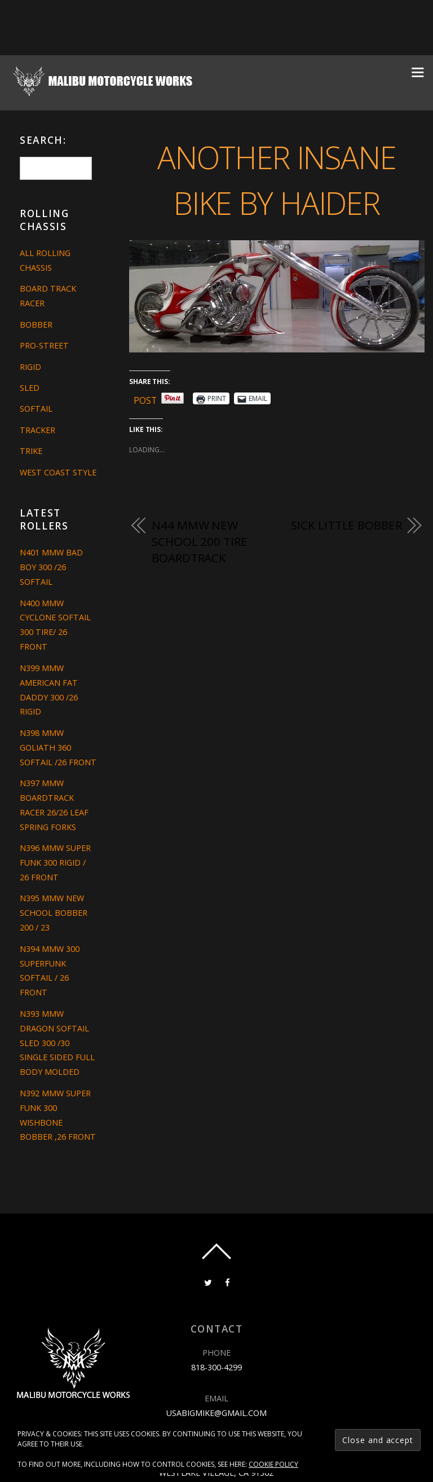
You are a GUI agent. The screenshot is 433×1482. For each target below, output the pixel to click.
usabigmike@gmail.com (216, 1412)
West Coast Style (58, 472)
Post (145, 398)
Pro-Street (44, 345)
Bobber (36, 324)
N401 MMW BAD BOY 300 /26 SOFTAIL (51, 567)
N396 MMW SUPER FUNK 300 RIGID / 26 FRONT (55, 863)
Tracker (37, 430)
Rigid (30, 366)
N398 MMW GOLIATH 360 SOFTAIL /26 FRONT (58, 747)
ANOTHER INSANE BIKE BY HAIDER (276, 179)
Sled (29, 387)
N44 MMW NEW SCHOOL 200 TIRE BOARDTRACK (199, 541)
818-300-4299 (216, 1367)
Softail (36, 408)
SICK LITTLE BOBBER (346, 525)
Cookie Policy (273, 1464)
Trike (31, 451)
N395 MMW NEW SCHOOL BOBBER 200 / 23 (53, 913)
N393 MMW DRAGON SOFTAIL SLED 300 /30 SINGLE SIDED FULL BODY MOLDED (57, 1043)
